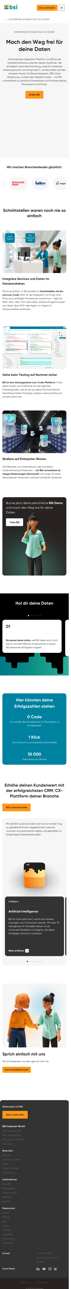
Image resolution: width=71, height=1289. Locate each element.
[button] (34, 95)
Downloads (7, 1243)
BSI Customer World (13, 1126)
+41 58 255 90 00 (44, 1253)
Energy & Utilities (10, 1168)
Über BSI (6, 1184)
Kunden (6, 1213)
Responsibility (9, 1188)
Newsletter (7, 1234)
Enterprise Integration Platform (29, 19)
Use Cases (7, 1144)
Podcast (6, 1230)
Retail (5, 1164)
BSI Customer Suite (11, 1135)
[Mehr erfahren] (19, 951)
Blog (4, 1221)
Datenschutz (42, 1282)
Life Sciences (8, 1172)
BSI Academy (8, 1238)
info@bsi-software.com (47, 1257)
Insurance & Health (11, 1159)
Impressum (25, 1282)
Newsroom (7, 1197)
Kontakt (6, 1201)
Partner (6, 1217)
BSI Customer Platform (13, 1139)
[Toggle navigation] (62, 8)
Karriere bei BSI (9, 1192)
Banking (6, 1155)
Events (5, 1226)
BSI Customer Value (11, 1131)
